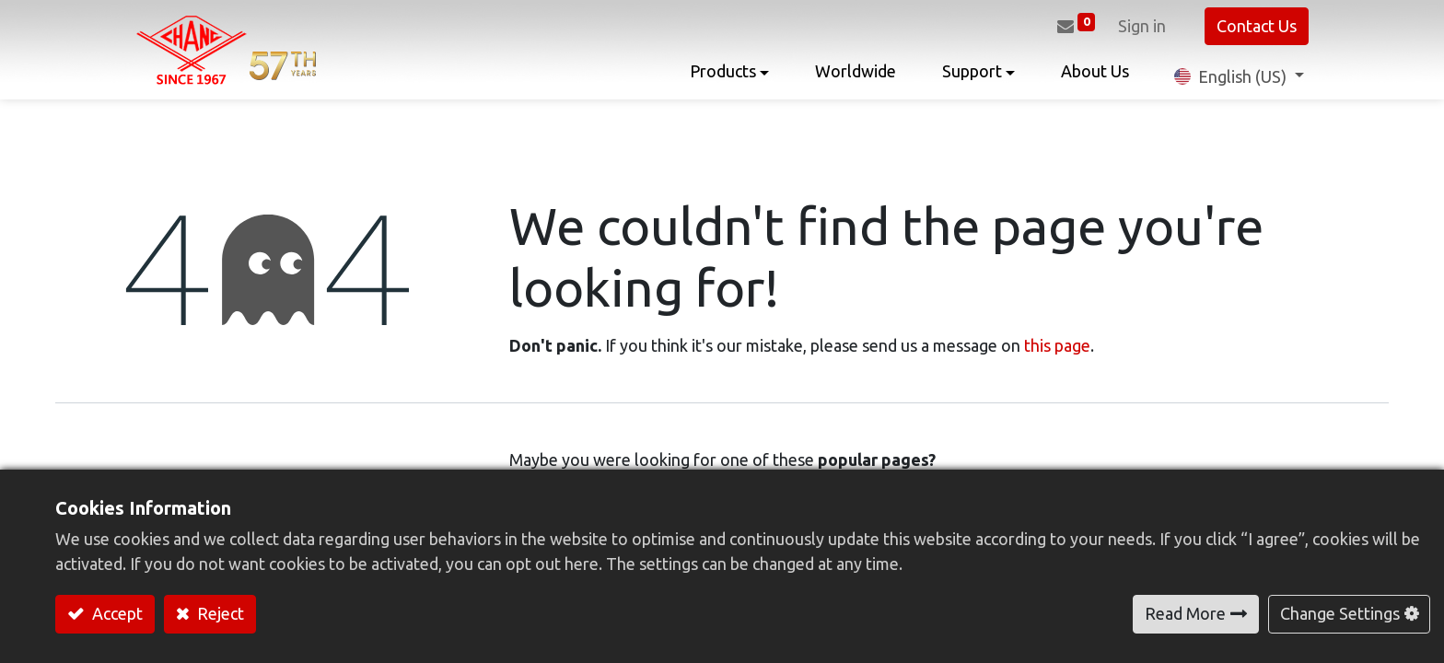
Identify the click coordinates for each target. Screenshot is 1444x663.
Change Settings (1340, 613)
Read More (1185, 613)
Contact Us (1257, 26)
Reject (218, 613)
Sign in (1142, 26)
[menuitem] (855, 76)
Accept (115, 613)
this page (1057, 345)
